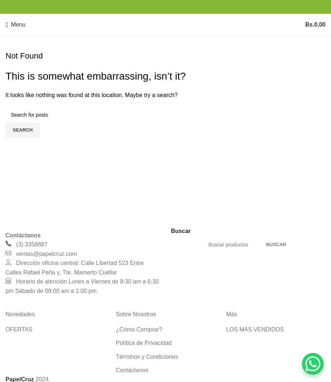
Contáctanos (132, 370)
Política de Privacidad (144, 343)
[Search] (165, 114)
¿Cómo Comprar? (139, 329)
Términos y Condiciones (147, 357)
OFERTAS (18, 329)
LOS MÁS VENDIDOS (255, 329)
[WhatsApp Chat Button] (313, 364)
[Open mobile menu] (15, 24)
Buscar (276, 244)
